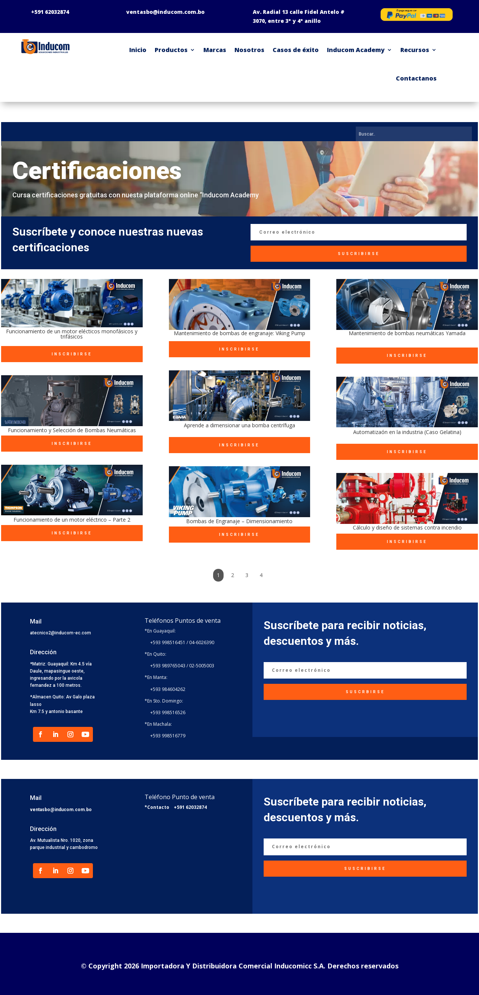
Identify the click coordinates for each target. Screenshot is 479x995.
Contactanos (416, 78)
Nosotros (249, 50)
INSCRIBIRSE (72, 354)
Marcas (214, 50)
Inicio (137, 50)
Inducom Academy (356, 50)
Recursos (414, 50)
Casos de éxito (296, 50)
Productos (171, 50)
